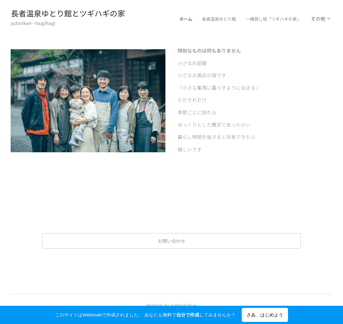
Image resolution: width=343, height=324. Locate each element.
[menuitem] (173, 18)
